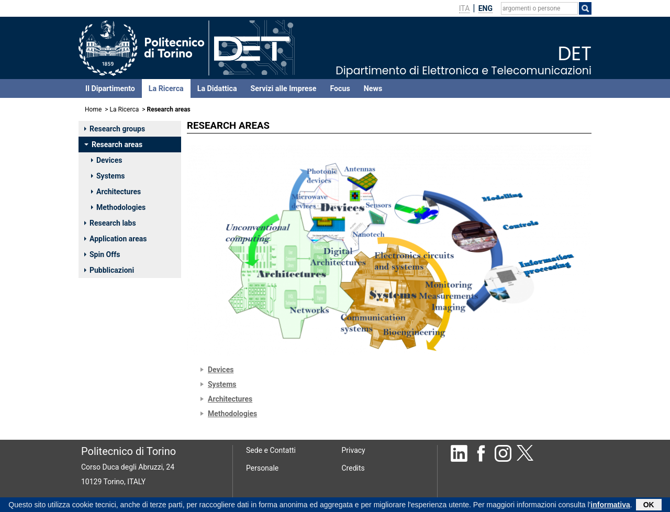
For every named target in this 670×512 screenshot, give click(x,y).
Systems (108, 176)
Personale (262, 468)
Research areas (113, 144)
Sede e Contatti (271, 450)
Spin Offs (102, 254)
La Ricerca (166, 88)
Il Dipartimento (110, 88)
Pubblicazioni (109, 270)
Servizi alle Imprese (284, 88)
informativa (610, 506)
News (373, 88)
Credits (353, 468)
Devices (106, 160)
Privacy (353, 450)
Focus (340, 88)
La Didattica (217, 88)
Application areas (115, 239)
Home (93, 109)
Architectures (116, 191)
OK (648, 506)
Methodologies (118, 207)
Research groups (114, 129)
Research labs (110, 223)
